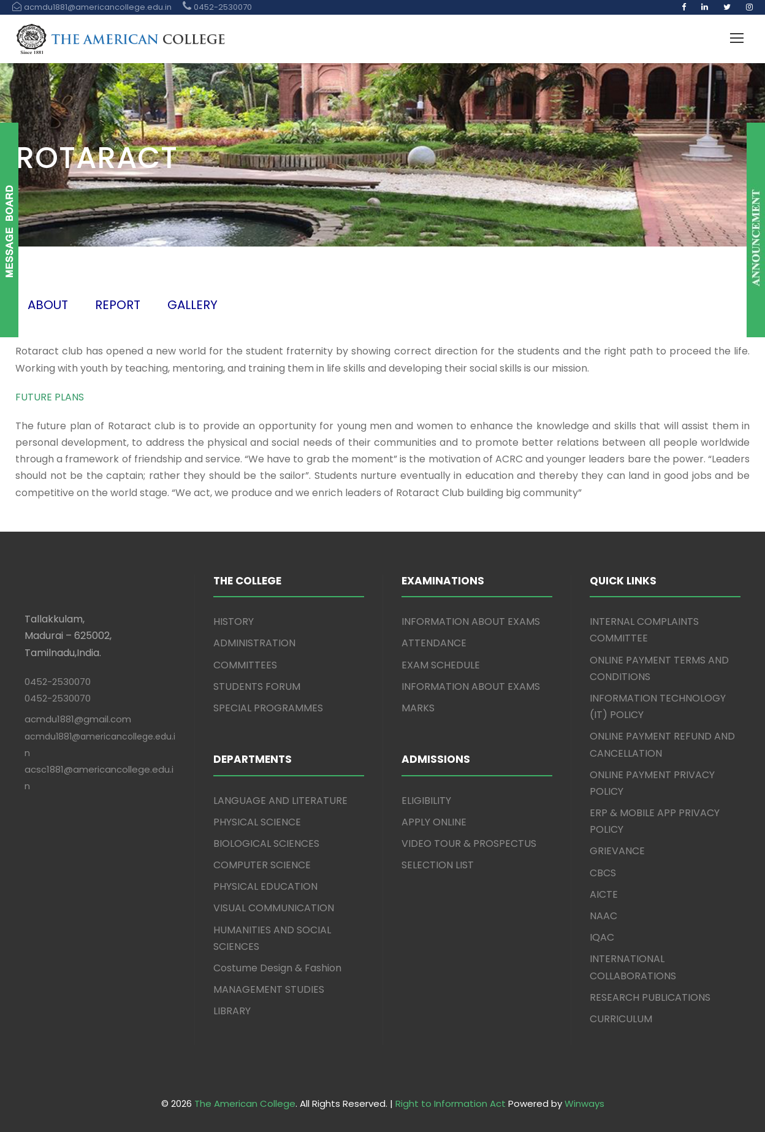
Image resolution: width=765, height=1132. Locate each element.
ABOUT (48, 304)
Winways (584, 1103)
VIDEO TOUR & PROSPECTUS (469, 843)
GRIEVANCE (617, 851)
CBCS (603, 873)
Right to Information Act (450, 1103)
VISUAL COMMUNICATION (273, 908)
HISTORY (233, 621)
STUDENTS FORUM (256, 686)
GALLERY (192, 304)
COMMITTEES (245, 665)
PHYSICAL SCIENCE (257, 822)
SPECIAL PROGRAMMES (268, 708)
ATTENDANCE (434, 643)
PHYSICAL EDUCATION (265, 886)
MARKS (418, 708)
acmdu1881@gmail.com (78, 719)
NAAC (603, 916)
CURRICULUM (621, 1019)
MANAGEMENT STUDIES (268, 989)
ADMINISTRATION (254, 643)
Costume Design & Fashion (277, 968)
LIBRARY (232, 1011)
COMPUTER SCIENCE (262, 865)
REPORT (117, 304)
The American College (244, 1103)
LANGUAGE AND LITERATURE (280, 801)
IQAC (602, 937)
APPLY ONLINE (434, 822)
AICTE (604, 894)
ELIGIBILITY (426, 801)
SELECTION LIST (438, 865)
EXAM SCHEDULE (441, 665)
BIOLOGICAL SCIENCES (266, 843)
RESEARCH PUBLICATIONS (650, 997)
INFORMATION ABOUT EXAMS (471, 621)
